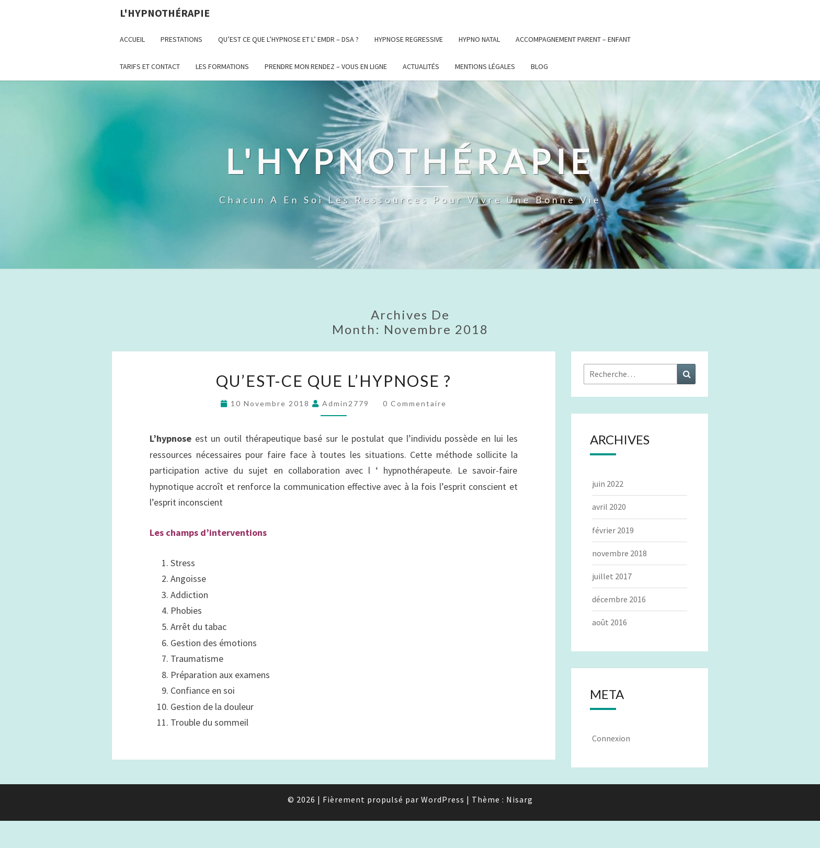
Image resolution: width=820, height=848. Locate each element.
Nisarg (519, 799)
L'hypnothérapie (165, 12)
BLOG (539, 66)
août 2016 (609, 622)
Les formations (222, 66)
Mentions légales (485, 66)
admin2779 (345, 403)
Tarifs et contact (150, 66)
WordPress (442, 799)
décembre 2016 (619, 599)
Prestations (181, 39)
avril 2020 (609, 506)
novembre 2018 (619, 553)
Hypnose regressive (408, 39)
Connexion (611, 738)
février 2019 (613, 530)
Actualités (421, 66)
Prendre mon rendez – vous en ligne (326, 66)
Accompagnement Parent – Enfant (573, 39)
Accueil (132, 39)
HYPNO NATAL (479, 39)
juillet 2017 (612, 576)
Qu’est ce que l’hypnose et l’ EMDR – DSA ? (288, 39)
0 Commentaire (415, 403)
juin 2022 (607, 483)
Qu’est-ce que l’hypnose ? (333, 380)
